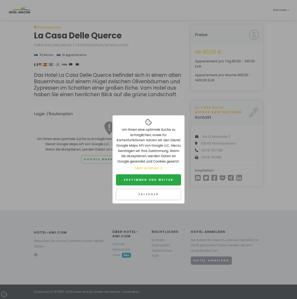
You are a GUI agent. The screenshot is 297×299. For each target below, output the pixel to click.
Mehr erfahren (148, 168)
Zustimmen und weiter (148, 180)
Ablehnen (148, 194)
